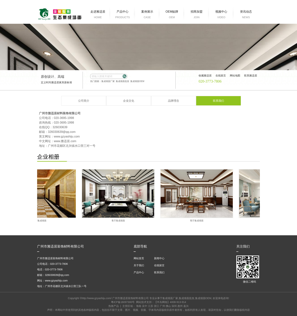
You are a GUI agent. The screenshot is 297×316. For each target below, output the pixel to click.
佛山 (168, 305)
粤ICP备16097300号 (123, 302)
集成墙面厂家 (108, 81)
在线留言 (159, 265)
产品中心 (122, 15)
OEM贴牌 (172, 15)
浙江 (156, 305)
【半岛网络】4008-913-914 (170, 302)
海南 (138, 305)
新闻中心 (159, 258)
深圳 (174, 305)
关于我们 (139, 265)
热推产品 (113, 305)
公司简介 (83, 100)
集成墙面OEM (137, 81)
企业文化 (128, 100)
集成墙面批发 (122, 81)
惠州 (180, 305)
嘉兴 (186, 305)
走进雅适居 (98, 15)
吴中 (144, 305)
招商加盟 (196, 15)
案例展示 (147, 15)
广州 (162, 305)
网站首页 (139, 258)
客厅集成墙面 (41, 220)
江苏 (150, 305)
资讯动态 (246, 15)
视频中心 (221, 15)
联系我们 (218, 100)
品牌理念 (173, 100)
